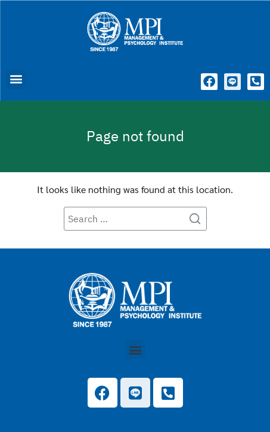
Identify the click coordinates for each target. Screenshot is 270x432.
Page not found (135, 135)
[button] (16, 79)
